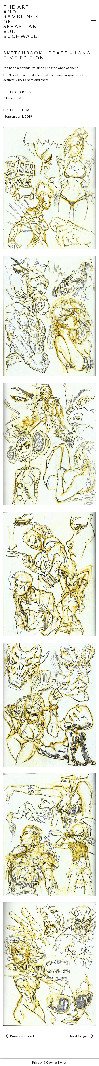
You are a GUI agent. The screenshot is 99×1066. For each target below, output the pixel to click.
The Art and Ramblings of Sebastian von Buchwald (21, 21)
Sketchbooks (13, 98)
